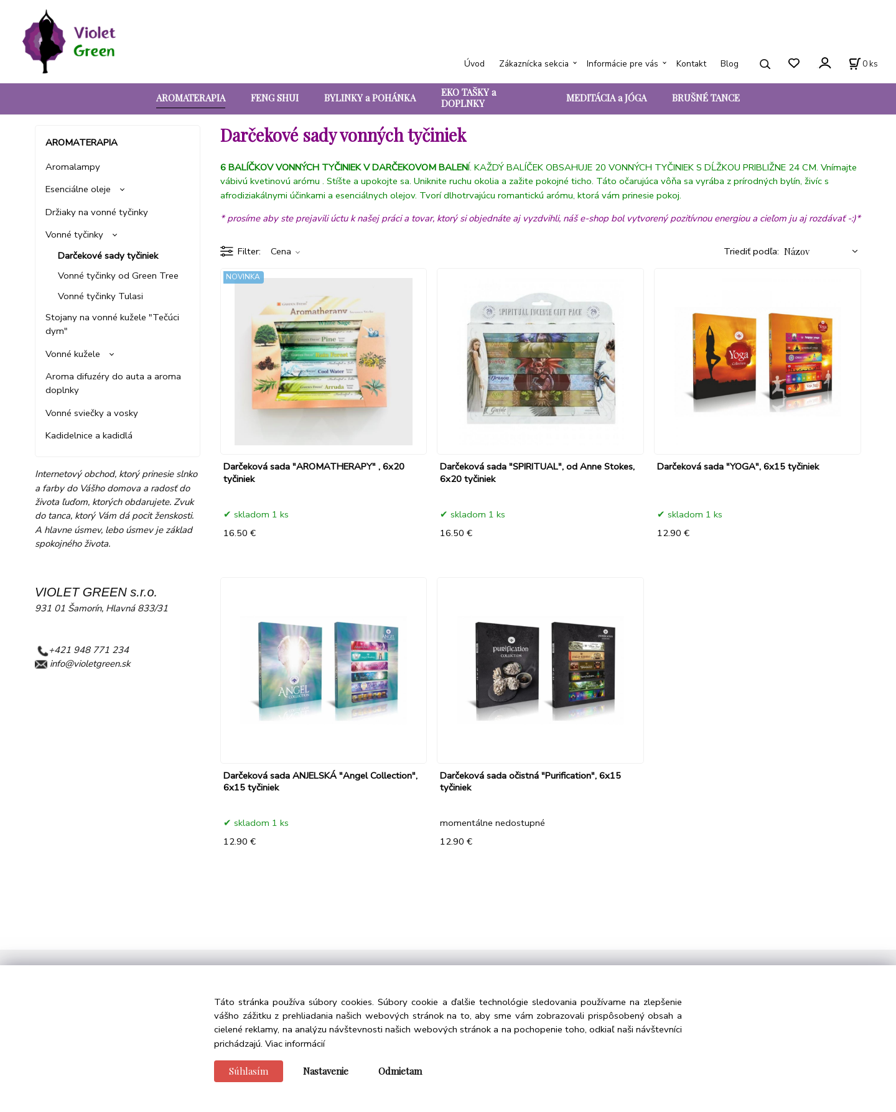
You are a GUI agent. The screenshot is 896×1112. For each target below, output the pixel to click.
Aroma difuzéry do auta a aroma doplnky (113, 383)
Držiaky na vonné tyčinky (96, 212)
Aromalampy (72, 166)
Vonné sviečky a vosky (91, 413)
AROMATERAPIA (190, 97)
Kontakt (691, 64)
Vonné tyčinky (74, 234)
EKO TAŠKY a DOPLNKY (468, 97)
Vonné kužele (72, 354)
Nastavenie (325, 1071)
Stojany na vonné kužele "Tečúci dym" (112, 324)
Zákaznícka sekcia (534, 64)
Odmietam (400, 1071)
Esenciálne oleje (78, 189)
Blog (730, 64)
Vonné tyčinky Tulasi (100, 296)
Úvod (474, 64)
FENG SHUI (275, 97)
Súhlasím (248, 1071)
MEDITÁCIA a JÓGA (606, 97)
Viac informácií (295, 1043)
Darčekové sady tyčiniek (108, 255)
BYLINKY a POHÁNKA (370, 97)
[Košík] (863, 64)
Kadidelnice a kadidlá (89, 435)
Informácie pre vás (622, 64)
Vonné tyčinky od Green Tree (118, 275)
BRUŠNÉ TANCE (706, 97)
